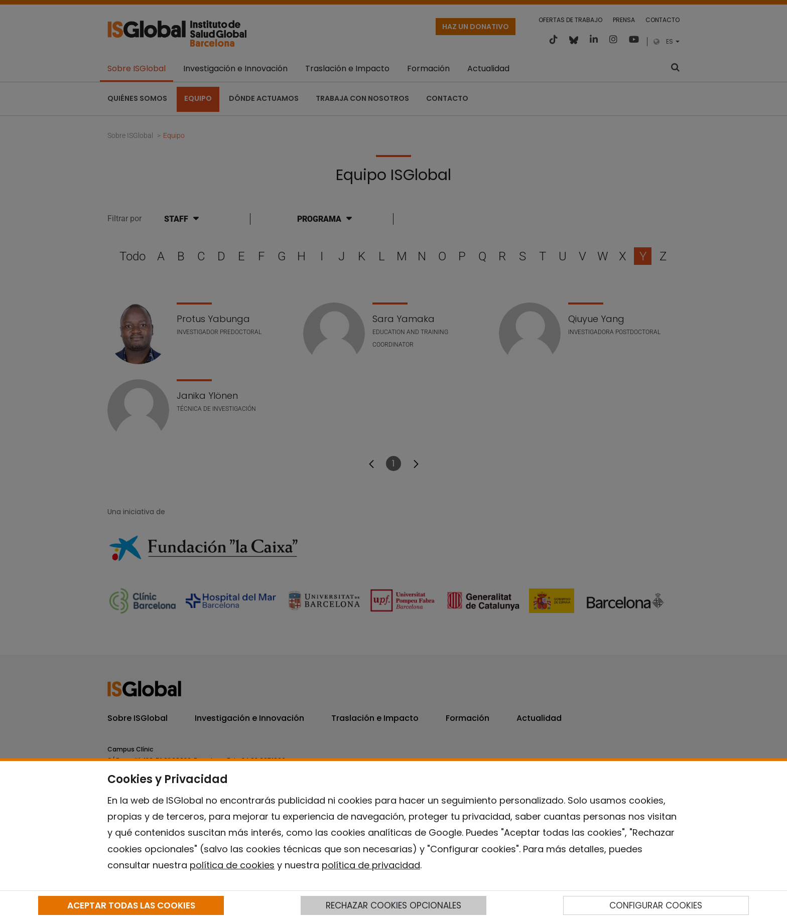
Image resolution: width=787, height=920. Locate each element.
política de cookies (232, 865)
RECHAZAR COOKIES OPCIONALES (393, 905)
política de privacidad (371, 865)
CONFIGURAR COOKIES (655, 905)
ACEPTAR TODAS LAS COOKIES (131, 905)
